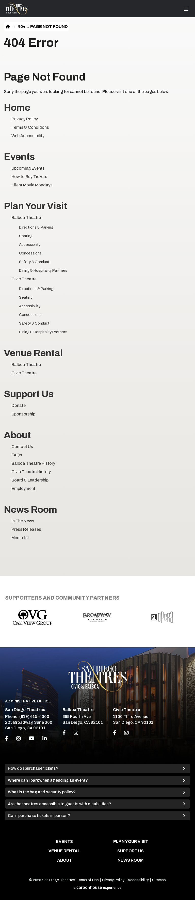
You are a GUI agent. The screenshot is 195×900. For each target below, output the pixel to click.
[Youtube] (32, 738)
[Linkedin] (44, 738)
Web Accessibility (27, 136)
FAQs (16, 455)
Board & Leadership (29, 480)
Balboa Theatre (26, 217)
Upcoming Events (28, 168)
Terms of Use (88, 880)
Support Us (29, 394)
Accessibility (29, 245)
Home (8, 26)
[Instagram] (18, 738)
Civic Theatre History (31, 472)
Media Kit (20, 538)
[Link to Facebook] (64, 732)
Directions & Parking (36, 227)
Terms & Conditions (30, 127)
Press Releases (26, 529)
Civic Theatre (24, 279)
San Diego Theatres (16, 9)
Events (19, 157)
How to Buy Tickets (29, 176)
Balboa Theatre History (33, 463)
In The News (22, 521)
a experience (97, 887)
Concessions (30, 253)
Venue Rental (33, 353)
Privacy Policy (24, 119)
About (17, 435)
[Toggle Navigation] (186, 9)
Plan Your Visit (35, 206)
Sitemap (159, 880)
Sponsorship (23, 414)
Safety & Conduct (34, 262)
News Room (30, 509)
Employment (23, 488)
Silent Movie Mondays (32, 185)
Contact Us (22, 446)
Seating (25, 236)
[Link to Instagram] (76, 732)
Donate (18, 405)
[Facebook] (6, 738)
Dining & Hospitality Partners (43, 270)
